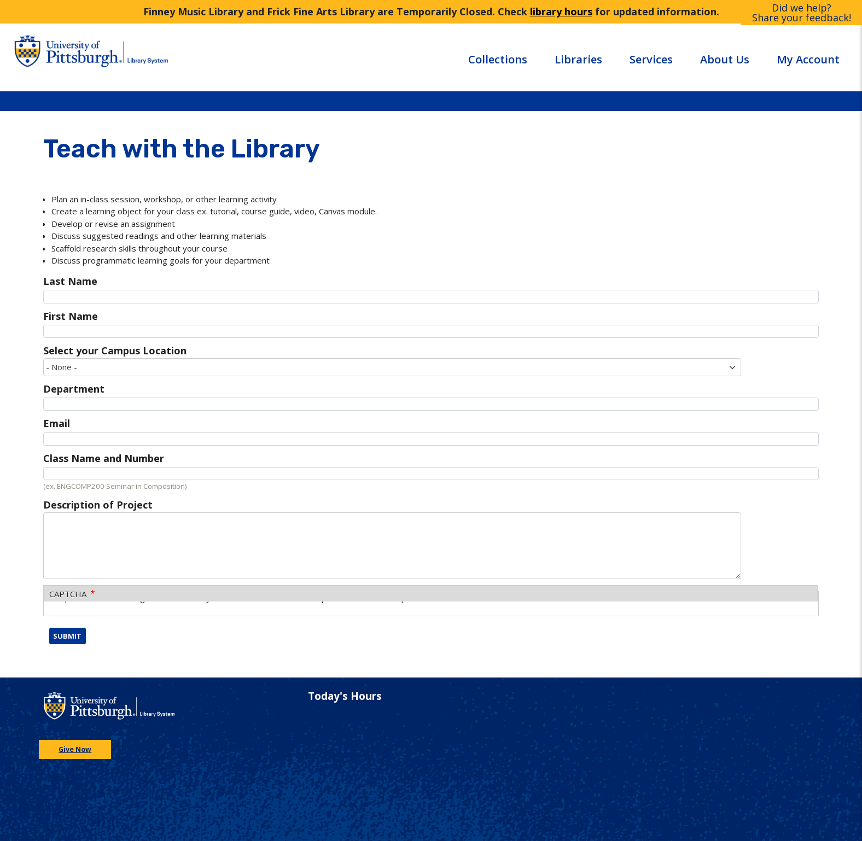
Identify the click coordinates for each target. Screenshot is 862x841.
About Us (724, 59)
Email (56, 423)
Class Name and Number (103, 458)
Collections (497, 59)
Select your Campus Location (115, 350)
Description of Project (98, 504)
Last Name (70, 281)
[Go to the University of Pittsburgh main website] (66, 57)
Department (73, 388)
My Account (808, 59)
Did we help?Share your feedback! (801, 12)
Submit (67, 636)
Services (651, 59)
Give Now (75, 749)
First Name (70, 316)
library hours (561, 11)
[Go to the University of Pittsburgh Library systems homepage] (176, 57)
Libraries (578, 59)
